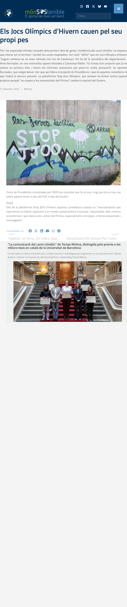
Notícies (28, 89)
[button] (118, 8)
